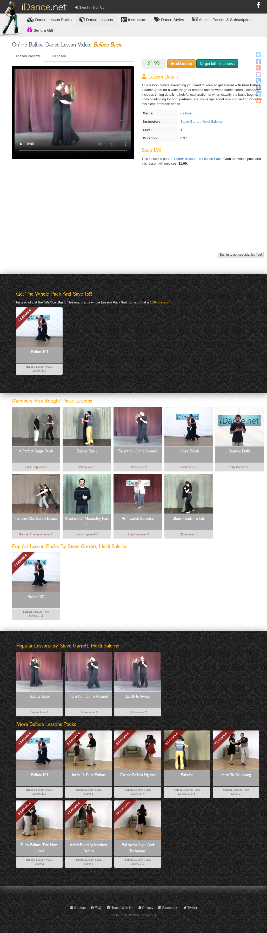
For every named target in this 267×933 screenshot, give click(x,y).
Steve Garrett (190, 122)
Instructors (133, 19)
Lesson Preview (28, 56)
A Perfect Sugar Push (36, 451)
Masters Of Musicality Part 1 (87, 522)
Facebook (167, 908)
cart (181, 64)
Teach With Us (120, 908)
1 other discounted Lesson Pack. (198, 159)
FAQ (96, 908)
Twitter (190, 908)
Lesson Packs (49, 19)
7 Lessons (221, 738)
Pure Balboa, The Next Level (39, 848)
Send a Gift (40, 30)
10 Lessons (123, 808)
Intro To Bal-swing (236, 775)
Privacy (145, 908)
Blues (184, 534)
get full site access (217, 64)
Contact (78, 908)
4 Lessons (24, 315)
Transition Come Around (137, 451)
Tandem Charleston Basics (36, 518)
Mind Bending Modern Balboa (88, 848)
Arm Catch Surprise (137, 518)
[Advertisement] (138, 214)
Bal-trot (187, 775)
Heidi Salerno (212, 122)
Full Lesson (57, 56)
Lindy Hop (31, 467)
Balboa (185, 113)
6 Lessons (73, 738)
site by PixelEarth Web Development (133, 915)
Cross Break (188, 451)
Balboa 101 (39, 352)
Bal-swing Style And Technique (138, 848)
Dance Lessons (96, 19)
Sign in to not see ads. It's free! (240, 254)
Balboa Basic (86, 451)
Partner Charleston (31, 534)
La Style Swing (137, 696)
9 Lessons (24, 808)
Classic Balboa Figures (137, 775)
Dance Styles (169, 19)
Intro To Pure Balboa (88, 775)
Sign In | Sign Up (89, 7)
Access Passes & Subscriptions (222, 19)
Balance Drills (239, 451)
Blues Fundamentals (188, 518)
